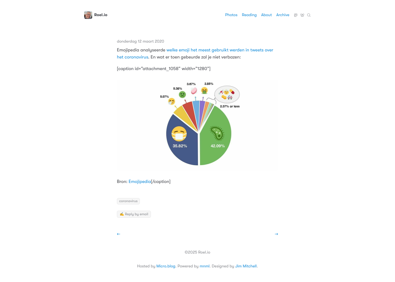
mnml (204, 266)
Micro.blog (165, 266)
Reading (249, 15)
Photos (231, 15)
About (266, 15)
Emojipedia (140, 181)
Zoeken (309, 13)
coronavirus (128, 201)
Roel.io (95, 15)
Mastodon (296, 13)
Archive (282, 15)
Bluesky (302, 13)
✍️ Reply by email (134, 214)
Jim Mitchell (246, 266)
